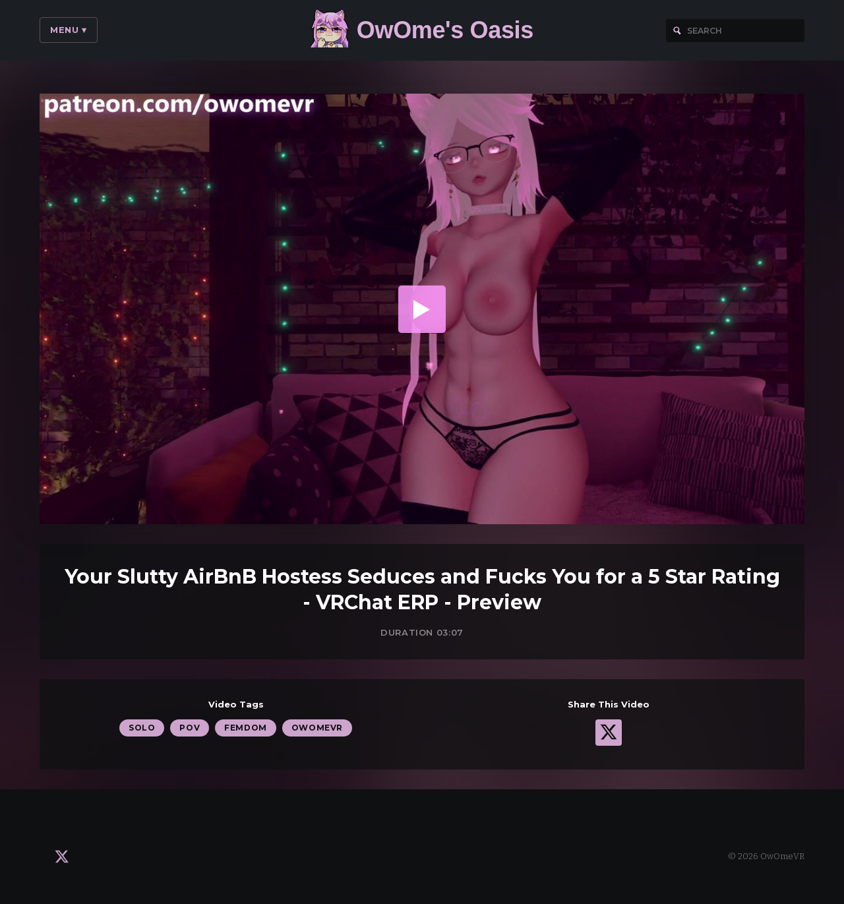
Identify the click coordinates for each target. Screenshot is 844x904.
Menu (68, 29)
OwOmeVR (317, 728)
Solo (142, 728)
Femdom (245, 728)
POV (189, 728)
